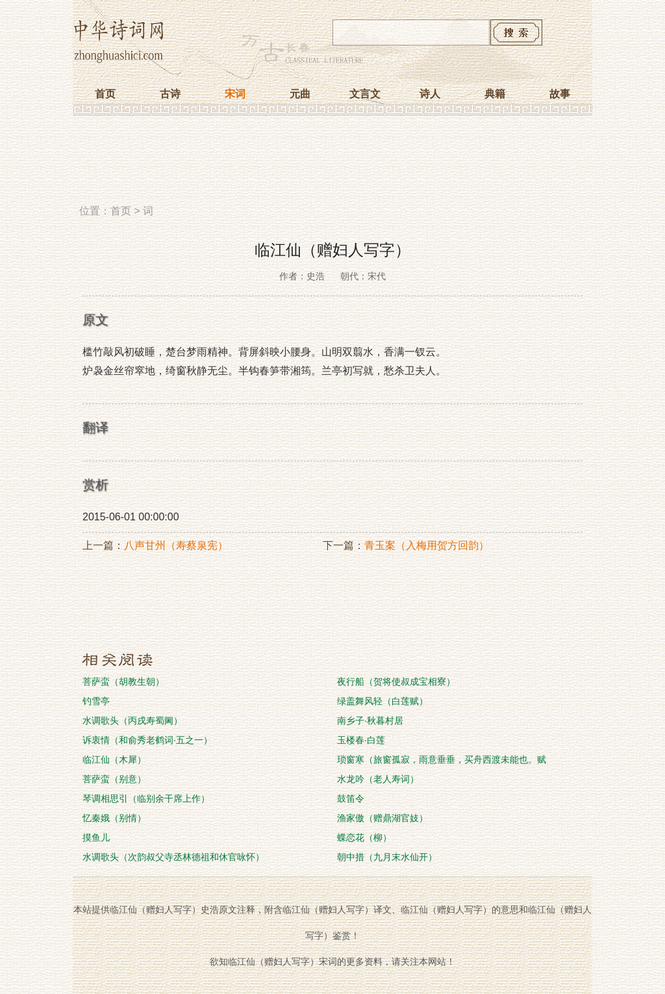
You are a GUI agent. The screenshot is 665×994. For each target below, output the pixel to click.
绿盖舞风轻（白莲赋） (382, 701)
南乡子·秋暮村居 (370, 720)
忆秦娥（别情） (114, 818)
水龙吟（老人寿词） (378, 779)
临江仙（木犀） (114, 759)
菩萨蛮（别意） (114, 779)
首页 (105, 93)
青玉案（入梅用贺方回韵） (426, 545)
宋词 (235, 93)
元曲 (300, 93)
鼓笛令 (350, 798)
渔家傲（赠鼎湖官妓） (382, 818)
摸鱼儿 (96, 837)
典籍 (494, 93)
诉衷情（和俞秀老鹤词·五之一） (147, 740)
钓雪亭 (96, 701)
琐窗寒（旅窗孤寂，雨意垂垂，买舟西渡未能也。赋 (441, 759)
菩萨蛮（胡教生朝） (123, 681)
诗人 (430, 93)
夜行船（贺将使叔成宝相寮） (396, 681)
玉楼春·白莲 (361, 740)
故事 (559, 93)
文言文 (365, 93)
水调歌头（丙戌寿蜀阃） (132, 720)
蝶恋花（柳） (364, 837)
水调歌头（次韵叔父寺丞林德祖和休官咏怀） (173, 857)
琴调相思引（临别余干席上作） (146, 798)
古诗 (170, 93)
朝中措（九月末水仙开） (387, 857)
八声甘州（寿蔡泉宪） (176, 545)
